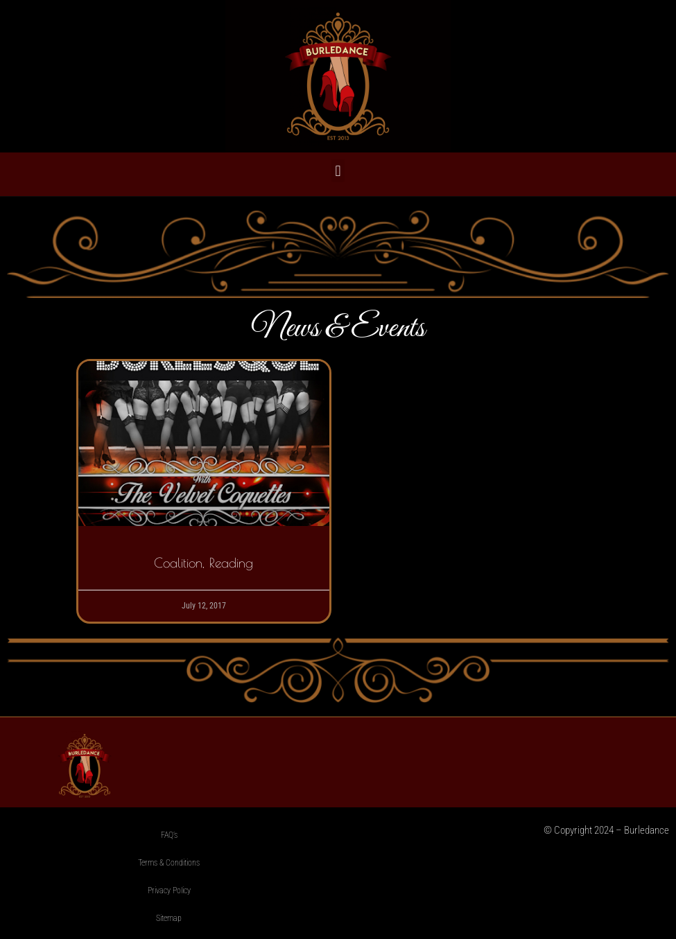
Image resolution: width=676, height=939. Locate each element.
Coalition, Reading (203, 562)
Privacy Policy (169, 890)
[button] (338, 170)
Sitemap (169, 918)
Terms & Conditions (169, 863)
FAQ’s (169, 835)
